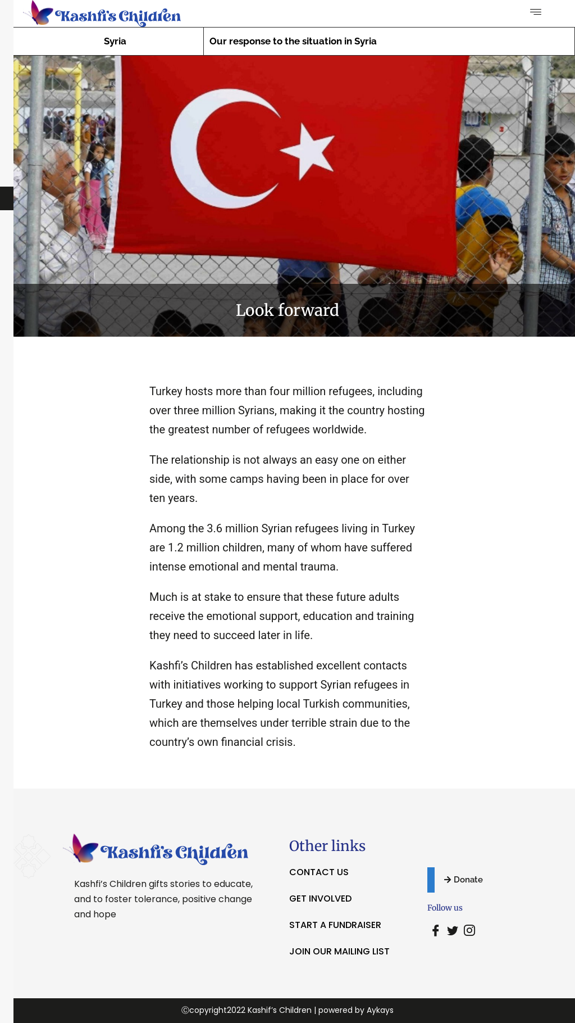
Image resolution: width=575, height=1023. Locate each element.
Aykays (380, 1010)
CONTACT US (319, 872)
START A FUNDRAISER (335, 924)
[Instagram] (469, 931)
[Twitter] (452, 931)
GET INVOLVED (320, 898)
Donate (463, 880)
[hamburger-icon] (536, 13)
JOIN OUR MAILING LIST (339, 951)
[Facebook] (435, 931)
